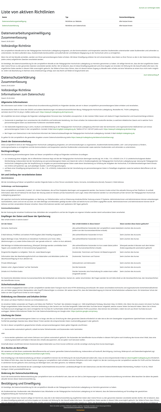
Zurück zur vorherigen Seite (149, 8)
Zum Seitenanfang (151, 75)
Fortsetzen (81, 410)
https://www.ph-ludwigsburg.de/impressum (56, 112)
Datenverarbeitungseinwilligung (73, 407)
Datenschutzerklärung (90, 407)
